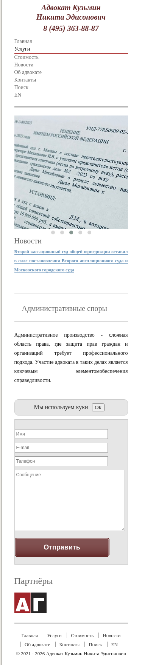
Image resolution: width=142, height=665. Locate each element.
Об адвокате (28, 72)
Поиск (21, 87)
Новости (24, 65)
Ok (98, 407)
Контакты (25, 80)
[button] (53, 232)
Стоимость (26, 57)
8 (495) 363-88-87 (71, 28)
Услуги (22, 49)
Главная (23, 41)
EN (18, 95)
